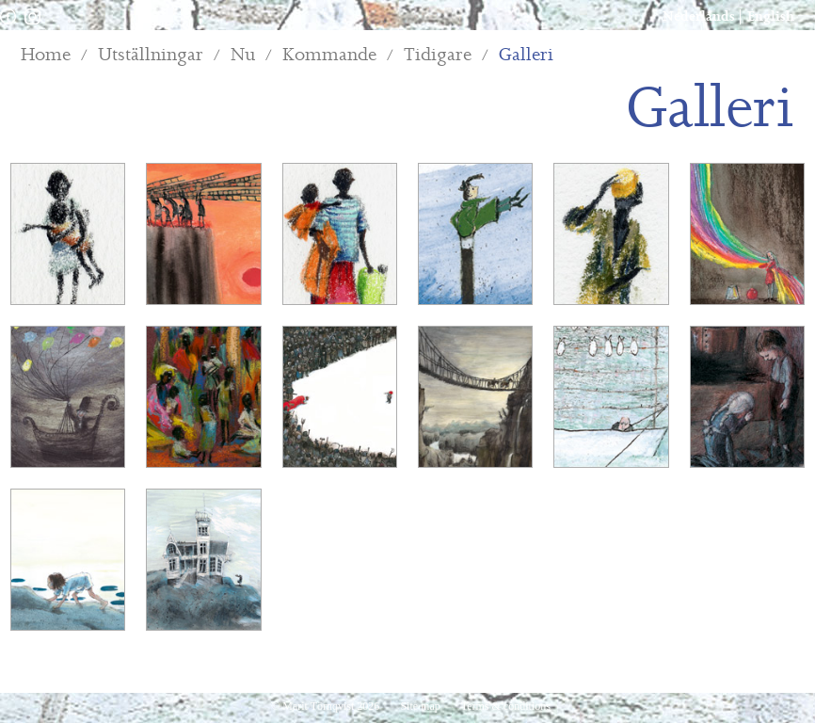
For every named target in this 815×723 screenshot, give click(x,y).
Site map (421, 706)
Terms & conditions (506, 706)
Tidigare (437, 55)
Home (46, 55)
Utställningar (150, 55)
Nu (243, 55)
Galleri (526, 55)
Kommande (329, 55)
